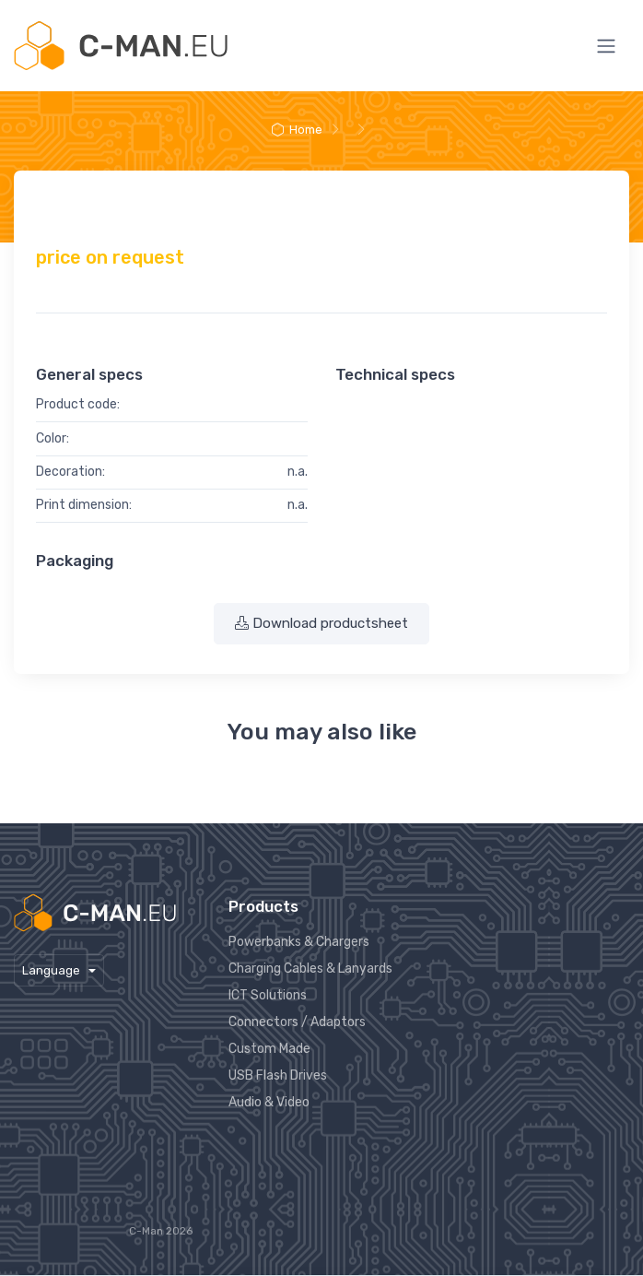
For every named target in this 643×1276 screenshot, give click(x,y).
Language (52, 970)
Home (296, 129)
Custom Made (269, 1049)
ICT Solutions (267, 995)
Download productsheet (321, 623)
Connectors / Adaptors (297, 1022)
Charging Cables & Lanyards (310, 968)
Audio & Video (269, 1102)
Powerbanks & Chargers (298, 942)
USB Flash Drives (277, 1075)
